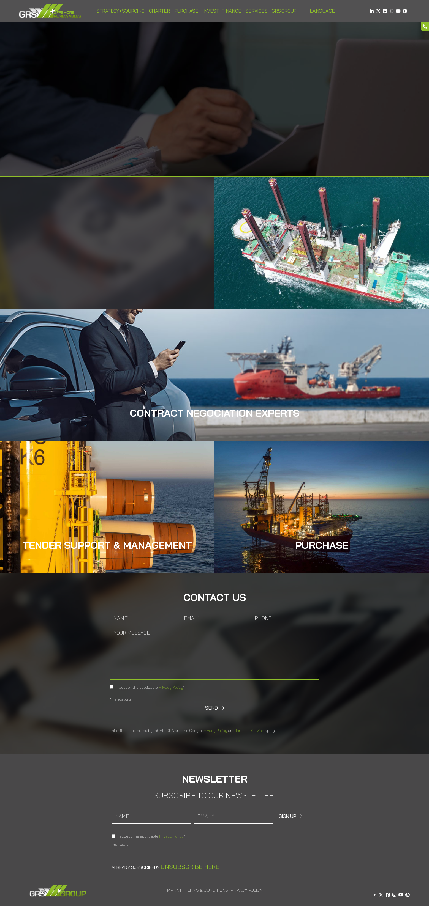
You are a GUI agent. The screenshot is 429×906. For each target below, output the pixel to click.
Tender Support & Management (107, 545)
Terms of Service (249, 730)
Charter (159, 11)
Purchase (186, 11)
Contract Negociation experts (214, 413)
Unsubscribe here (190, 867)
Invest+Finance (222, 11)
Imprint (174, 890)
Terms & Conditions (206, 890)
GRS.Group (284, 11)
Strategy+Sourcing (120, 11)
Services (256, 11)
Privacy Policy (171, 687)
